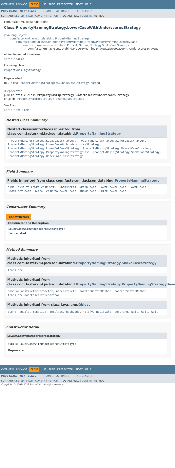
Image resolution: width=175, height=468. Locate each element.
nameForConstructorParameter (30, 291)
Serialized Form (16, 109)
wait (134, 311)
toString (121, 311)
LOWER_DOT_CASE (19, 191)
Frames (48, 11)
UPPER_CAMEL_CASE (113, 191)
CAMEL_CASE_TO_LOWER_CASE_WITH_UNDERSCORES (42, 187)
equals (24, 311)
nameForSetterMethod (130, 291)
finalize (39, 311)
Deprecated (65, 4)
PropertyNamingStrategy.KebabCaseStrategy (41, 140)
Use (44, 4)
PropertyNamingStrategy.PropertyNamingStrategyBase (48, 152)
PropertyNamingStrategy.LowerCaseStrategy (111, 140)
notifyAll (103, 311)
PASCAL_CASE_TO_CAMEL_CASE (55, 191)
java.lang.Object (15, 35)
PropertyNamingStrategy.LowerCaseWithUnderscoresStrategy (54, 144)
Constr (40, 15)
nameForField (66, 291)
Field (29, 15)
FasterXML (36, 384)
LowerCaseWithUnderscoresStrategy (35, 228)
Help (88, 4)
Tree (52, 4)
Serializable (14, 58)
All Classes (84, 11)
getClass (56, 311)
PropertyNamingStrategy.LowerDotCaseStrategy (43, 148)
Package (21, 4)
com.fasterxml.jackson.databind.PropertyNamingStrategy (49, 38)
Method (53, 15)
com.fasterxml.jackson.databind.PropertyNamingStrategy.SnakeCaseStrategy (75, 45)
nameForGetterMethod (95, 291)
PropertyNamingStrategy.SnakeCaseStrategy (50, 98)
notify (88, 311)
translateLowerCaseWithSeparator (33, 295)
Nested (19, 15)
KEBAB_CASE (87, 187)
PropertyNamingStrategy (22, 70)
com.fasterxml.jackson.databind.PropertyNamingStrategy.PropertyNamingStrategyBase (76, 41)
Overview (7, 4)
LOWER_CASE (137, 187)
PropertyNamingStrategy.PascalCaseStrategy (117, 148)
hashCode (72, 311)
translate (15, 270)
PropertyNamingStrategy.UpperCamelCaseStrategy (45, 156)
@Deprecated (13, 91)
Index (79, 4)
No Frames (62, 11)
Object (84, 305)
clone (12, 311)
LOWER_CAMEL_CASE (113, 187)
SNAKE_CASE (87, 191)
